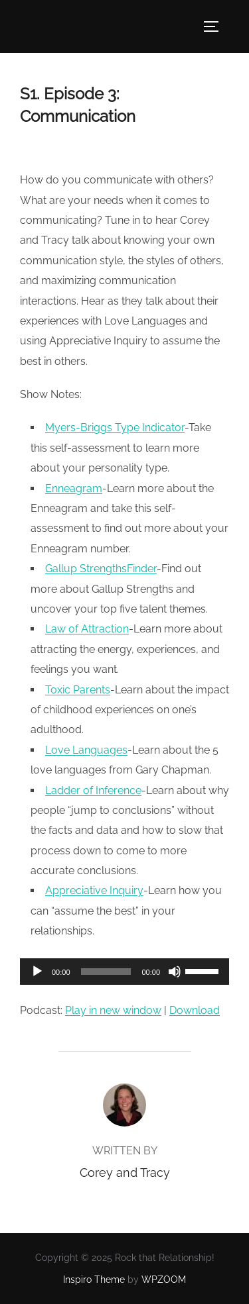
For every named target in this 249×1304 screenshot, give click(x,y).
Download (194, 1010)
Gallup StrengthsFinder (101, 568)
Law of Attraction (87, 629)
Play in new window (113, 1010)
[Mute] (174, 971)
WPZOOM (163, 1279)
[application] (124, 971)
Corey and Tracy (125, 1172)
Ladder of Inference (93, 790)
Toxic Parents (77, 689)
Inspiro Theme (94, 1279)
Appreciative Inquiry (94, 890)
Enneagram (73, 488)
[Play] (37, 971)
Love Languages (86, 750)
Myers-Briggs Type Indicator (115, 427)
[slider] (106, 971)
